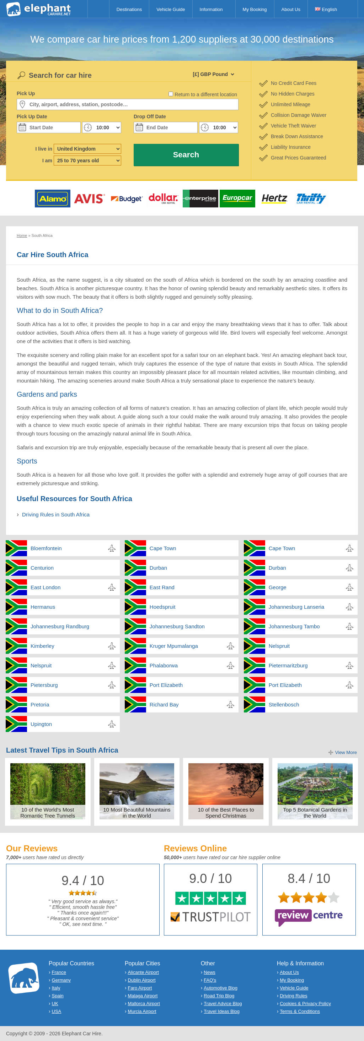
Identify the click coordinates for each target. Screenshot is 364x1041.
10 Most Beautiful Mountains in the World (136, 813)
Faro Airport (140, 988)
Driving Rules (293, 995)
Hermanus (43, 607)
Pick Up (26, 93)
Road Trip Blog (219, 995)
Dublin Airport (141, 980)
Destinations (129, 9)
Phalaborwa (164, 665)
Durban (158, 568)
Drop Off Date (150, 116)
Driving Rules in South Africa (56, 514)
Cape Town (163, 548)
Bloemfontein (46, 548)
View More (346, 752)
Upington (41, 724)
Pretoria (40, 704)
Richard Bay (164, 704)
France (59, 972)
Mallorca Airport (144, 1003)
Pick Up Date (32, 116)
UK (55, 1003)
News (209, 972)
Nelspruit (279, 646)
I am (47, 160)
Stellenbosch (284, 704)
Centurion (42, 568)
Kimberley (42, 646)
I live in (44, 149)
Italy (56, 988)
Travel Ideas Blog (222, 1011)
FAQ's (210, 980)
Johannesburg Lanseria (297, 607)
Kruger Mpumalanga (174, 646)
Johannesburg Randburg (60, 626)
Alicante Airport (143, 972)
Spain (58, 995)
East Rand (162, 587)
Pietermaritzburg (288, 665)
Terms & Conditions (300, 1011)
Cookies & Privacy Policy (305, 1003)
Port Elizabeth (166, 685)
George (278, 587)
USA (56, 1011)
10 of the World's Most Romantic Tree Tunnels (47, 813)
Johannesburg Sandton (177, 626)
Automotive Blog (220, 988)
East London (45, 587)
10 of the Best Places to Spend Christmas (226, 813)
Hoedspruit (163, 607)
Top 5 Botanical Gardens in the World (315, 813)
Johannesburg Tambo (294, 626)
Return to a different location (206, 94)
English (326, 9)
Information (211, 9)
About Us (291, 9)
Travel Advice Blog (223, 1003)
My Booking (255, 9)
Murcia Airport (142, 1011)
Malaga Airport (142, 995)
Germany (61, 980)
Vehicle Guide (170, 9)
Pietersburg (44, 685)
